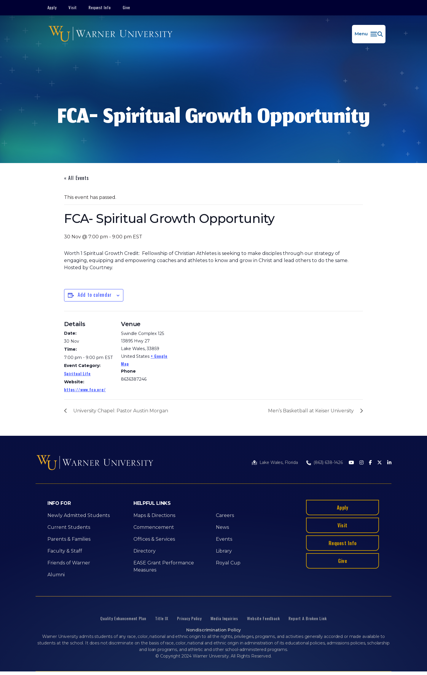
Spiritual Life (77, 373)
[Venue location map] (209, 352)
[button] (368, 34)
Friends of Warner (68, 563)
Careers (225, 515)
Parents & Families (68, 539)
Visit (72, 7)
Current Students (68, 527)
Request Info (100, 7)
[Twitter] (379, 463)
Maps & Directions (154, 515)
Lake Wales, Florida (278, 462)
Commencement (153, 527)
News (222, 527)
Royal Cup (228, 563)
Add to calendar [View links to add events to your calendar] (95, 295)
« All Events (76, 177)
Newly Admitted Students (78, 515)
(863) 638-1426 (328, 462)
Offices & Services (154, 539)
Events (224, 539)
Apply (52, 7)
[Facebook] (370, 463)
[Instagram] (361, 463)
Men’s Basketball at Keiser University (311, 411)
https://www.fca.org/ (85, 389)
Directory (144, 551)
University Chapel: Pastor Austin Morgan (120, 411)
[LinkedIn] (389, 463)
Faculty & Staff (64, 551)
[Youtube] (351, 463)
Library (224, 551)
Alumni (56, 574)
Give (126, 7)
